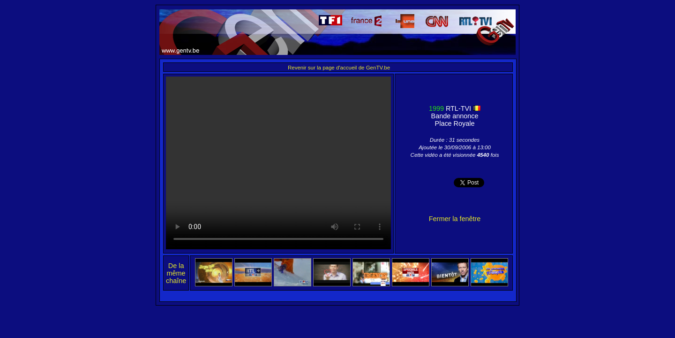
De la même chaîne (176, 273)
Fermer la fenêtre (454, 219)
